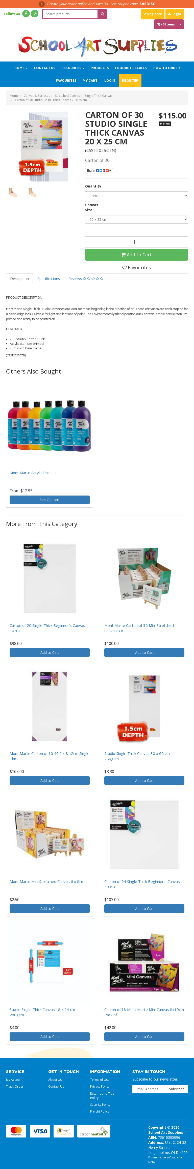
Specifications (48, 278)
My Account (14, 1080)
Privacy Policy (99, 1086)
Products (100, 68)
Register (153, 14)
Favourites (66, 80)
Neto (151, 1162)
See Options (50, 499)
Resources (73, 68)
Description (19, 278)
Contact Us (44, 68)
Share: (99, 170)
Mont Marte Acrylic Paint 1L (33, 472)
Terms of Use (99, 1080)
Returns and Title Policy (102, 1095)
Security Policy (100, 1104)
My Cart (90, 80)
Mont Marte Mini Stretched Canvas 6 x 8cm (47, 881)
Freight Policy (99, 1111)
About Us (55, 1080)
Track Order (14, 1086)
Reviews (85, 278)
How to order (166, 68)
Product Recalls (131, 68)
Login (174, 14)
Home (21, 68)
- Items (166, 24)
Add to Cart (136, 255)
